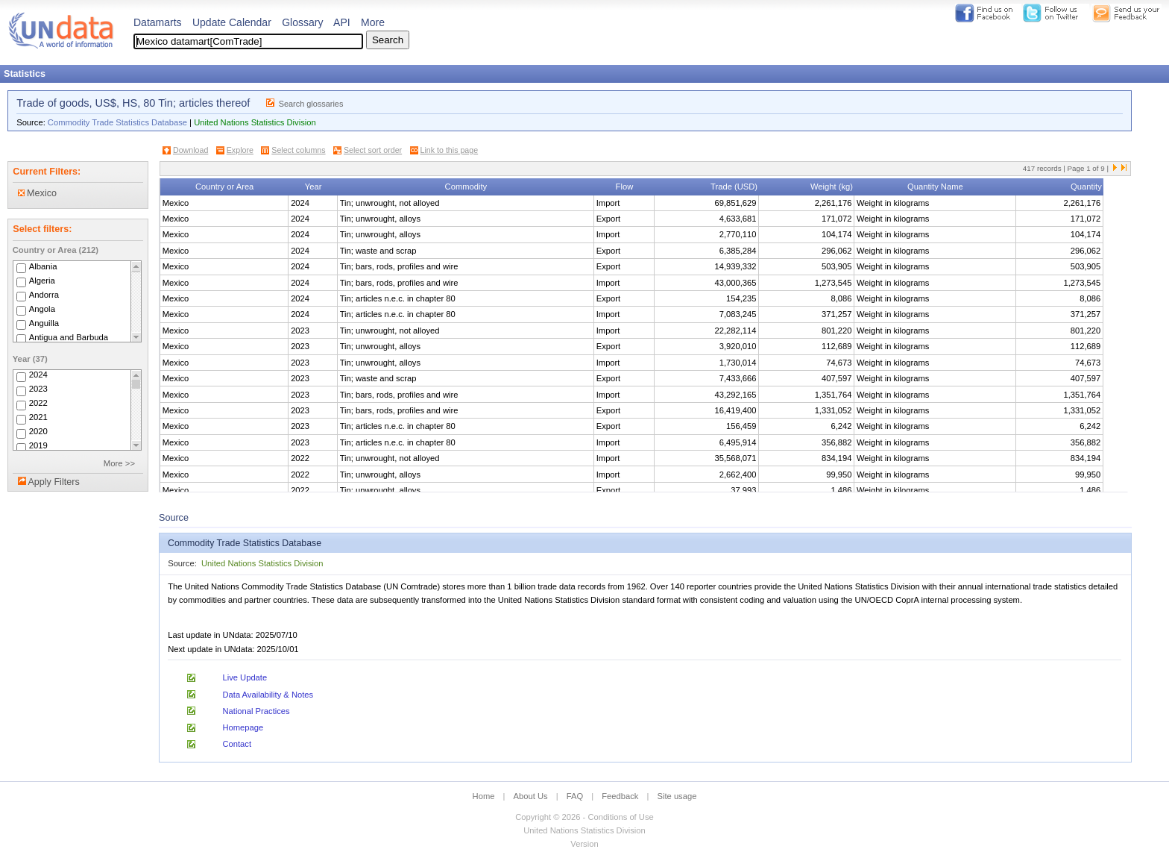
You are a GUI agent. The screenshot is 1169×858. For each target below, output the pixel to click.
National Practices (255, 711)
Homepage (242, 727)
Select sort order (373, 149)
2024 (38, 375)
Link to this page (449, 149)
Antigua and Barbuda (68, 337)
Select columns (298, 149)
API (341, 22)
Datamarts (157, 22)
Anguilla (44, 323)
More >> (119, 463)
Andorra (44, 294)
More (373, 22)
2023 (38, 389)
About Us (531, 796)
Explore (240, 149)
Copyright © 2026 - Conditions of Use (584, 816)
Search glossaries (311, 103)
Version (584, 843)
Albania (43, 266)
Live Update (244, 677)
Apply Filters (53, 482)
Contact (236, 743)
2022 (38, 403)
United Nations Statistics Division (255, 122)
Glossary (302, 22)
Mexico (37, 193)
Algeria (42, 280)
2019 (38, 446)
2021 (38, 417)
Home (484, 796)
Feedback (620, 796)
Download (190, 149)
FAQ (575, 796)
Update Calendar (231, 22)
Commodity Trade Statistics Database (117, 122)
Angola (42, 308)
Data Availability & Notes (267, 694)
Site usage (677, 796)
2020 (38, 432)
